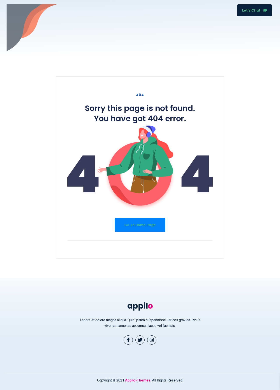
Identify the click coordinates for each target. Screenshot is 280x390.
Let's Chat (254, 10)
